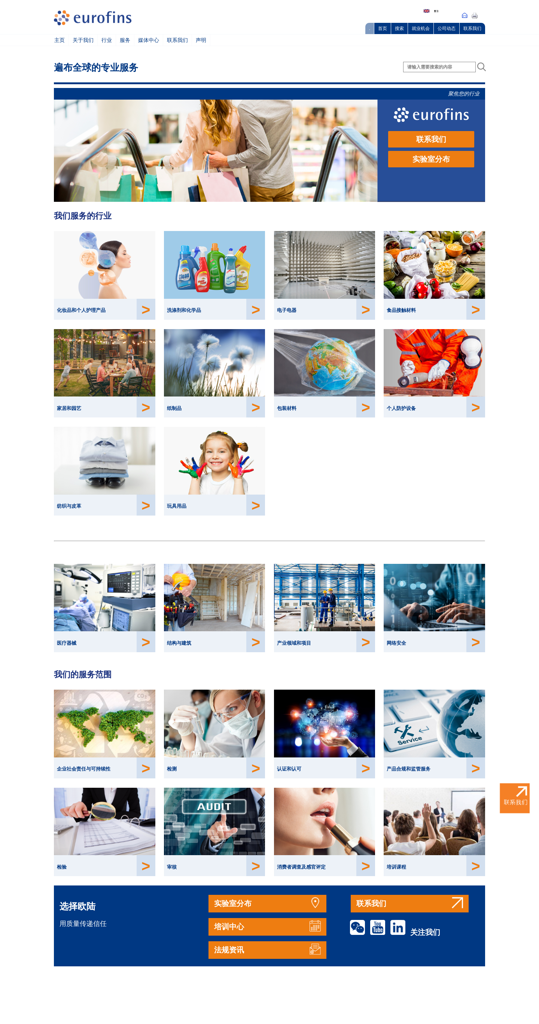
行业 (106, 40)
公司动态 (447, 28)
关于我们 (83, 40)
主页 (59, 40)
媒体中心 (148, 40)
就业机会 (421, 28)
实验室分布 (431, 159)
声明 (201, 40)
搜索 (399, 28)
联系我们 (472, 28)
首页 (382, 28)
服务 (125, 40)
